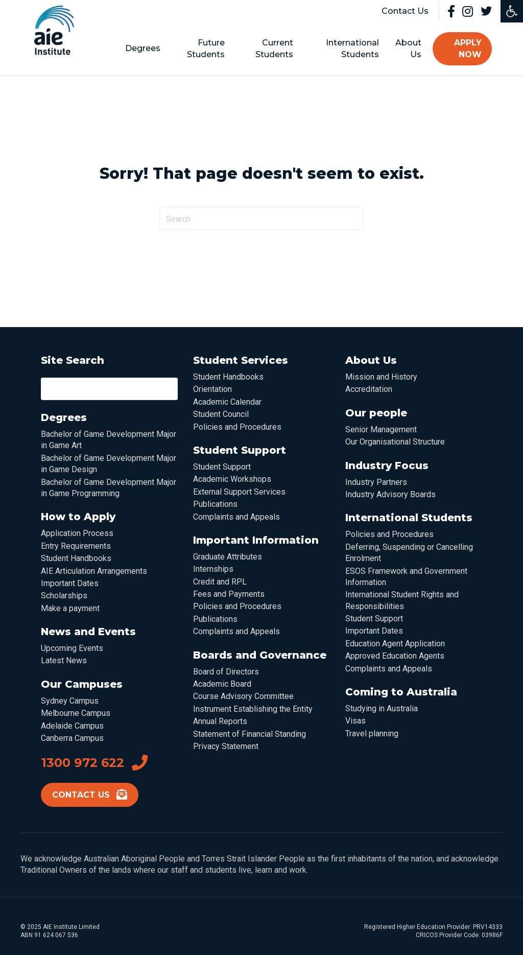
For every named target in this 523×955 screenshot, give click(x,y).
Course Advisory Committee (243, 696)
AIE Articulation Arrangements (94, 570)
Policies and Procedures (237, 426)
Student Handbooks (76, 558)
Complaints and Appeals (236, 516)
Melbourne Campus (75, 713)
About (401, 48)
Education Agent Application (395, 643)
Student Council (221, 414)
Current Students (272, 48)
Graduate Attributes (227, 557)
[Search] (261, 218)
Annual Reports (220, 721)
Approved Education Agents (394, 656)
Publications (215, 504)
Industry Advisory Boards (390, 494)
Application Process (77, 533)
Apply (458, 48)
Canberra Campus (72, 738)
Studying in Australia (381, 708)
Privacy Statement (225, 746)
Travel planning (371, 733)
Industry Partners (376, 481)
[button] (512, 11)
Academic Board (222, 684)
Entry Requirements (76, 546)
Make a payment (70, 608)
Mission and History (381, 377)
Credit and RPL (220, 581)
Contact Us (405, 11)
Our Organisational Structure (395, 442)
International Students (347, 48)
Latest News (64, 660)
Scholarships (64, 595)
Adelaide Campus (72, 725)
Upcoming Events (72, 648)
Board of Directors (226, 671)
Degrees (146, 48)
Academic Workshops (232, 479)
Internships (213, 569)
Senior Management (381, 429)
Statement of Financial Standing (249, 733)
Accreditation (368, 389)
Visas (355, 721)
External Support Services (239, 492)
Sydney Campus (70, 701)
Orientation (212, 389)
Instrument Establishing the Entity (253, 709)
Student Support (222, 467)
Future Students (207, 48)
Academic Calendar (227, 402)
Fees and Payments (229, 594)
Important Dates (70, 583)
